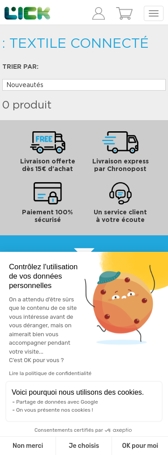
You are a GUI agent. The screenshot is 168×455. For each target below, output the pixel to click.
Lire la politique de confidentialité (50, 373)
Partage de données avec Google (57, 402)
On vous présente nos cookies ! (54, 410)
